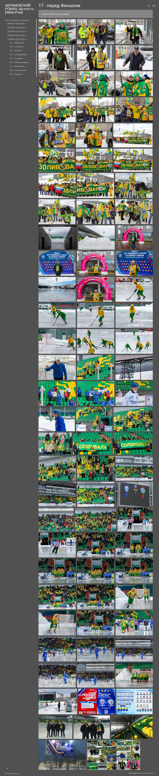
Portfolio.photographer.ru (146, 773)
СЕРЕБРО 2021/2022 (16, 39)
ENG (153, 6)
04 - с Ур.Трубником (18, 54)
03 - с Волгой (15, 50)
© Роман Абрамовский (12, 773)
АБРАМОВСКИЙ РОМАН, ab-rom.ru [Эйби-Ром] (19, 8)
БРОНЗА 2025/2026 (15, 24)
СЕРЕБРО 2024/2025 (16, 28)
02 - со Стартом (16, 46)
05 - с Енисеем (16, 58)
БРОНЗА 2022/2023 (15, 35)
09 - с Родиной (16, 74)
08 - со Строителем (18, 70)
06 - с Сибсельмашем (19, 62)
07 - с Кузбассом (17, 66)
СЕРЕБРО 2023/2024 (16, 31)
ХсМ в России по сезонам (16, 20)
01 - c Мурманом (17, 43)
